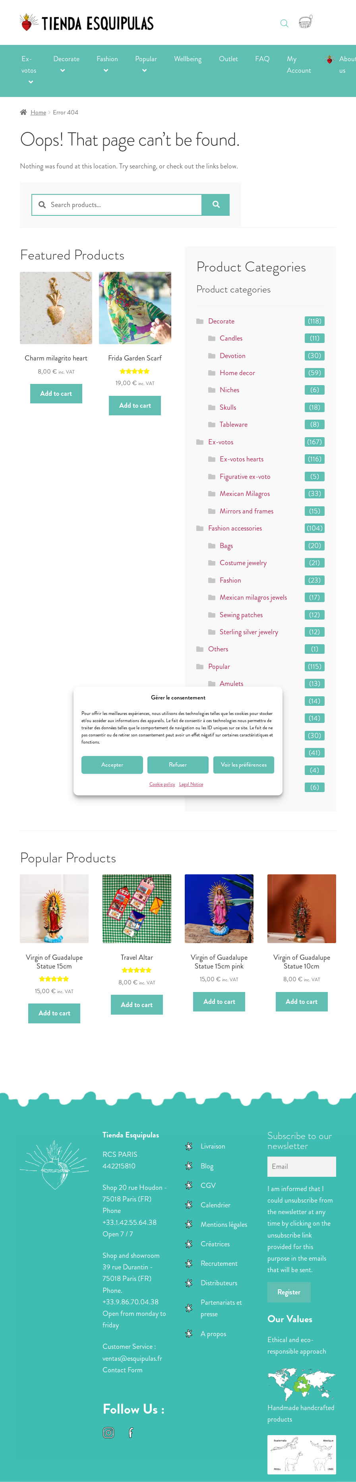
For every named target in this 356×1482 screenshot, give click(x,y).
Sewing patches (241, 615)
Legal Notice (191, 784)
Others (218, 649)
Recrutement (219, 1263)
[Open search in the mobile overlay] (284, 19)
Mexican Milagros (245, 493)
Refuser (178, 765)
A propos (213, 1334)
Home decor (237, 373)
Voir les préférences (244, 765)
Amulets (231, 683)
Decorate (66, 59)
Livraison (213, 1146)
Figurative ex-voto (245, 476)
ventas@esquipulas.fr (132, 1358)
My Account (299, 65)
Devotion (233, 356)
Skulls (228, 407)
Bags (226, 545)
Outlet (228, 59)
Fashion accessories (235, 528)
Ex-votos (28, 65)
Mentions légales (224, 1224)
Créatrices (215, 1244)
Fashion (107, 59)
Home (38, 112)
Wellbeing (187, 59)
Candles (231, 338)
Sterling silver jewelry (249, 632)
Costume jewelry (243, 563)
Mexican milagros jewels (253, 597)
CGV (208, 1185)
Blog (207, 1166)
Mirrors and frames (246, 511)
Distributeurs (219, 1283)
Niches (229, 390)
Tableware (234, 424)
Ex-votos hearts (241, 459)
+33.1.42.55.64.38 (130, 1222)
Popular (146, 59)
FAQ (262, 59)
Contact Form (123, 1370)
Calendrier (215, 1205)
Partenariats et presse (221, 1308)
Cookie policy (162, 784)
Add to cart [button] (56, 393)
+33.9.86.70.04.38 (131, 1302)
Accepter (112, 765)
